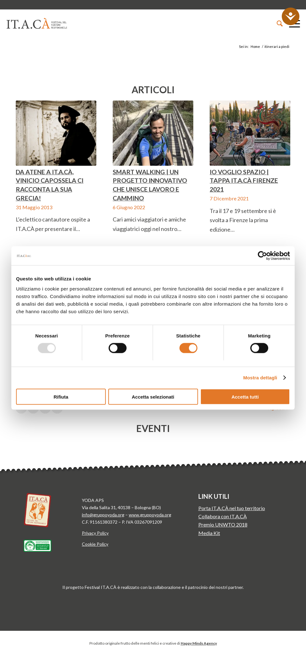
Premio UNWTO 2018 (222, 524)
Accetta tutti (245, 396)
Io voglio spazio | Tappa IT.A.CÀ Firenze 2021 (244, 180)
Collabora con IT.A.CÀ (222, 516)
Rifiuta (61, 396)
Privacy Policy (95, 533)
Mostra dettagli (260, 377)
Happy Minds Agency (199, 643)
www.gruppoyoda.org (150, 514)
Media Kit (209, 533)
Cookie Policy (95, 544)
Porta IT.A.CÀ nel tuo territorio (231, 508)
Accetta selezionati (153, 396)
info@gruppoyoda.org (103, 514)
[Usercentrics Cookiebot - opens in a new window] (262, 256)
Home (255, 46)
